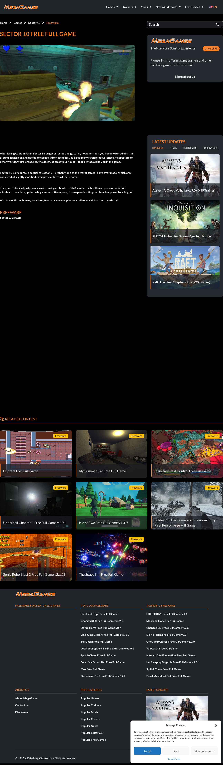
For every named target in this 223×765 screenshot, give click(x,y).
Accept (147, 751)
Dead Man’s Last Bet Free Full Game (103, 662)
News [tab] (173, 147)
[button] (216, 725)
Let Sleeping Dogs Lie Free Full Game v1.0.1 (107, 648)
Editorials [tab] (189, 147)
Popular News (89, 725)
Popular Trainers (91, 705)
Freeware (52, 22)
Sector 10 (34, 22)
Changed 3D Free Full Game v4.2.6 (102, 620)
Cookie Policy (174, 759)
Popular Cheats (90, 719)
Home (3, 22)
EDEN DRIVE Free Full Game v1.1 (166, 614)
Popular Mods (89, 712)
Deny (176, 751)
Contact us (21, 705)
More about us (185, 76)
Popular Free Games (93, 739)
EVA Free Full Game (93, 669)
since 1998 (211, 48)
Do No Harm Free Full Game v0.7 (101, 627)
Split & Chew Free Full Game (98, 655)
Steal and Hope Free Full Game (99, 614)
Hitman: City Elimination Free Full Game (170, 655)
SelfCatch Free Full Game (96, 641)
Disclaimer (21, 712)
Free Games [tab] (210, 147)
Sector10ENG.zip (10, 217)
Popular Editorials (92, 732)
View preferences (204, 751)
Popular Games (90, 698)
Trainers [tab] (157, 147)
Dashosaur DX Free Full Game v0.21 (103, 676)
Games (18, 22)
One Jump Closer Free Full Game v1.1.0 (105, 634)
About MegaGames (27, 698)
